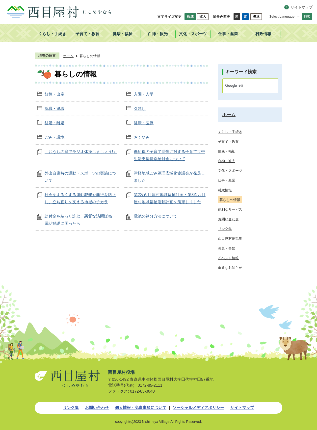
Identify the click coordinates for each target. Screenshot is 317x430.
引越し (140, 108)
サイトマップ (301, 7)
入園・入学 (144, 94)
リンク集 (71, 407)
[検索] (245, 86)
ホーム (68, 56)
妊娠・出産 (54, 94)
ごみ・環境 (54, 137)
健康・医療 (144, 123)
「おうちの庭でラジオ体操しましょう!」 (81, 152)
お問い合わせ (97, 407)
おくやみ (142, 137)
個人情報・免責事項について (140, 407)
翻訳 (307, 16)
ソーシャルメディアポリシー (198, 407)
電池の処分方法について (155, 216)
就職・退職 (54, 108)
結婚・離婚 (54, 123)
